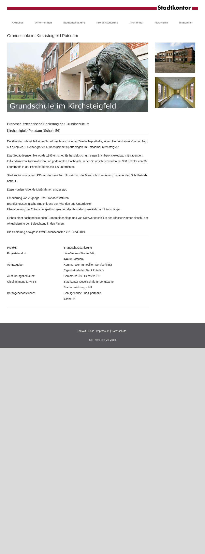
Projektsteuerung (107, 22)
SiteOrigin (110, 340)
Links (91, 330)
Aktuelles (18, 22)
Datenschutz (119, 330)
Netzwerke (161, 22)
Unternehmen (43, 22)
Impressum (102, 330)
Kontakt (81, 330)
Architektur (136, 22)
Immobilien (186, 22)
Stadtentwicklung (74, 22)
